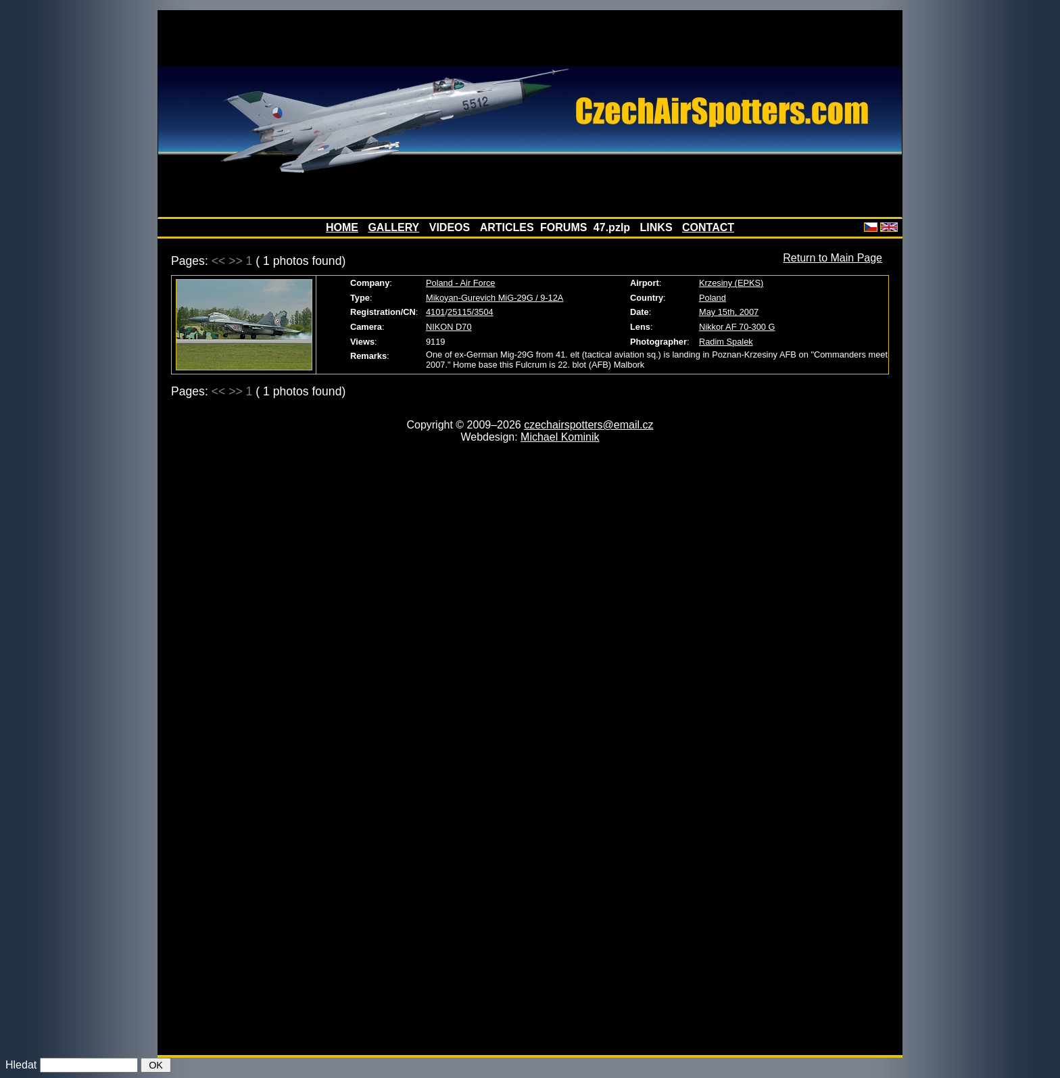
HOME (342, 227)
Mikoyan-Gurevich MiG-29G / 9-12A (494, 298)
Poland (712, 298)
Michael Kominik (560, 437)
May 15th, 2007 (728, 312)
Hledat (21, 1065)
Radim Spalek (726, 342)
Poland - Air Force (460, 283)
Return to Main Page (832, 258)
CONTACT (708, 227)
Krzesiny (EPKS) (731, 283)
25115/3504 (470, 312)
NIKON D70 (449, 327)
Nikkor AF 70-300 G (737, 327)
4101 (435, 312)
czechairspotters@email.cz (588, 425)
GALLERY (393, 227)
